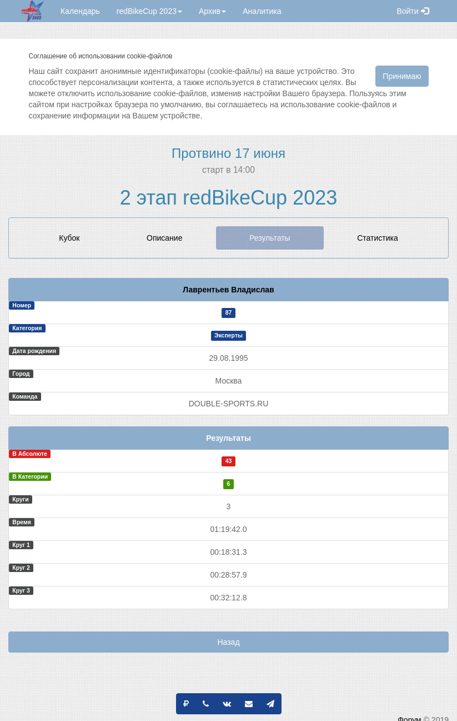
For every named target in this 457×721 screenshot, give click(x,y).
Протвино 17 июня (228, 153)
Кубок (69, 237)
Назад (228, 642)
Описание (164, 237)
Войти (412, 11)
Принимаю (402, 76)
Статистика (377, 237)
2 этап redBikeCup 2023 (228, 197)
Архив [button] (212, 11)
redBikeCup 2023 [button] (149, 11)
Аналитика (262, 11)
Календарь (80, 11)
